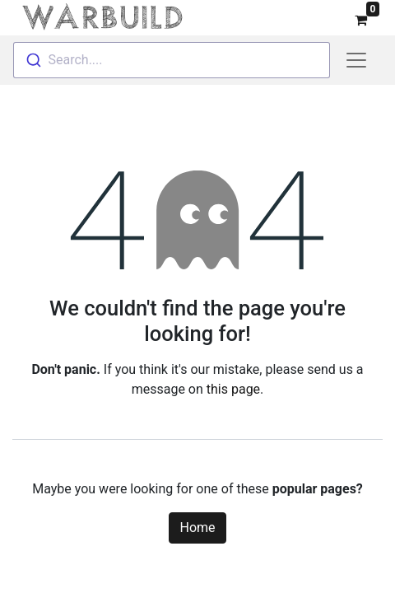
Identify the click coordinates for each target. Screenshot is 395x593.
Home (197, 524)
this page (233, 386)
